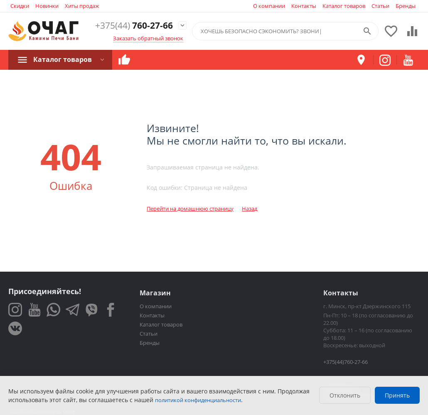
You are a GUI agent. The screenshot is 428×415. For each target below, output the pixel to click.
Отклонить (345, 395)
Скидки (19, 6)
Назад (249, 208)
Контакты (303, 6)
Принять (397, 395)
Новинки (47, 6)
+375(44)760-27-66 (345, 362)
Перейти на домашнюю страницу (190, 208)
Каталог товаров (343, 6)
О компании (269, 6)
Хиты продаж (82, 6)
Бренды (406, 6)
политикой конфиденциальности (198, 400)
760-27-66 (134, 25)
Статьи (380, 6)
